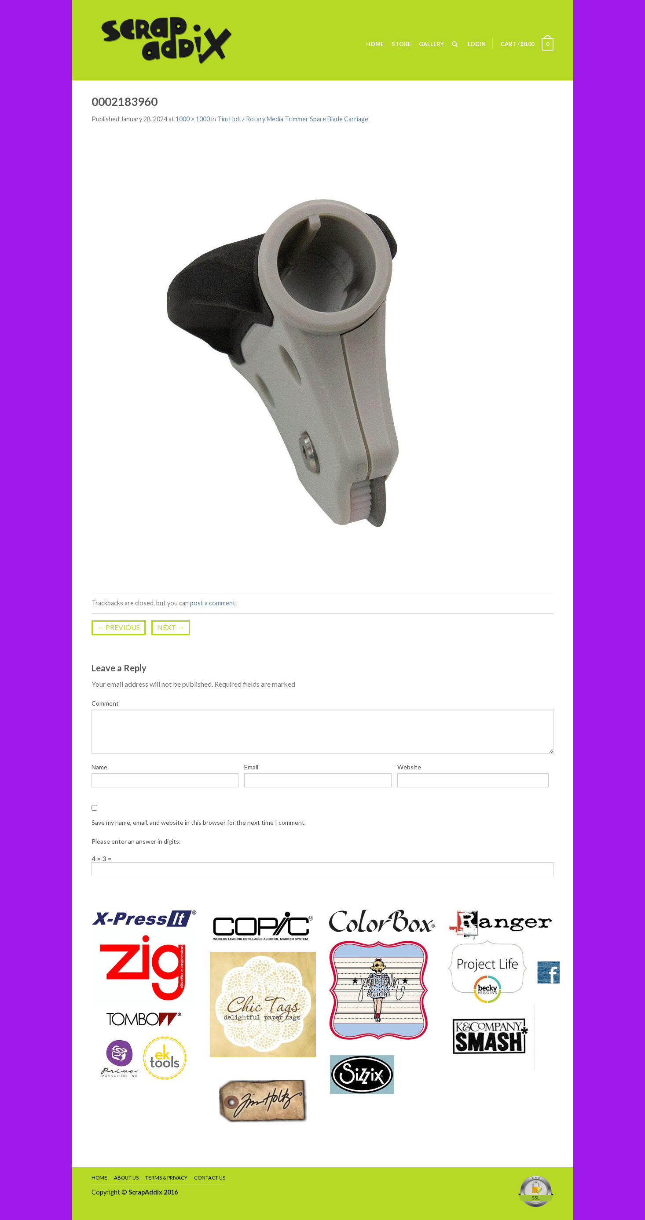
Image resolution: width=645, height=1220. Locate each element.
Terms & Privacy (166, 1177)
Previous (118, 627)
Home (375, 43)
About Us (126, 1177)
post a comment (212, 603)
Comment (105, 703)
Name (99, 767)
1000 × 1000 (193, 119)
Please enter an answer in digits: (136, 841)
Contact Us (209, 1177)
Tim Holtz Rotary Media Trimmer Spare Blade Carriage (292, 119)
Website (409, 767)
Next (170, 627)
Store (401, 43)
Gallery (431, 43)
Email (251, 767)
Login (477, 43)
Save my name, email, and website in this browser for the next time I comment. (199, 822)
